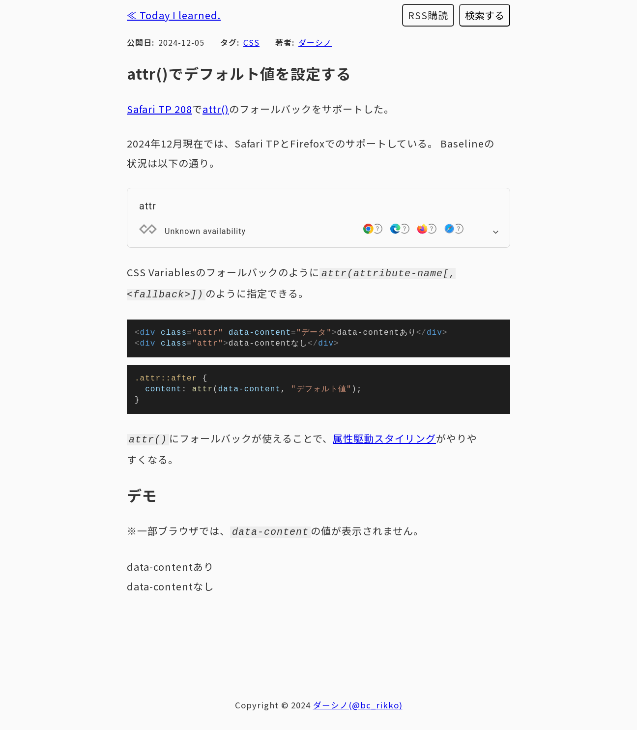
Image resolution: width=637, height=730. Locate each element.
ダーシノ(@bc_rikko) (358, 706)
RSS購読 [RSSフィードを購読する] (428, 15)
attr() (216, 109)
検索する (484, 15)
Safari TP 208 (159, 109)
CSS (251, 42)
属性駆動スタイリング (384, 441)
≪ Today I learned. (174, 15)
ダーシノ (315, 42)
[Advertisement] (318, 639)
